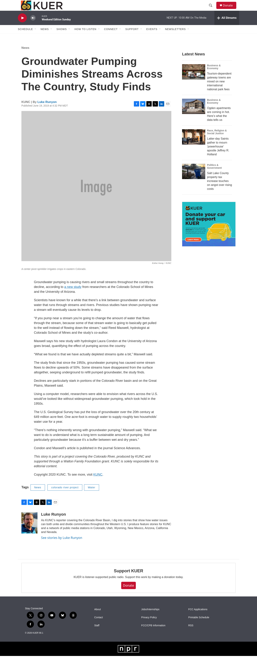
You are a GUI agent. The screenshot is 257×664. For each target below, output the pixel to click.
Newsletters (175, 37)
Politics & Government (214, 174)
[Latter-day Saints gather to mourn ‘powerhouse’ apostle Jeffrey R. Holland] (193, 145)
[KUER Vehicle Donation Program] (208, 232)
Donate (230, 9)
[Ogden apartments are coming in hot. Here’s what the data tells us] (193, 114)
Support (131, 37)
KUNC (97, 482)
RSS (190, 633)
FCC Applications (197, 617)
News (25, 56)
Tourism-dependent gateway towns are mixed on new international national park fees (219, 89)
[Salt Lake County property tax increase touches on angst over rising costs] (193, 179)
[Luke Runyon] (29, 531)
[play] (22, 26)
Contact (98, 625)
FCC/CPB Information (153, 633)
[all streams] (226, 26)
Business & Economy (214, 75)
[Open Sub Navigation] (35, 37)
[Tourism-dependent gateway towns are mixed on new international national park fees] (193, 80)
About (97, 617)
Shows (61, 37)
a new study (72, 295)
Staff (96, 633)
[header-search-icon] (212, 9)
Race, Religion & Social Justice (217, 140)
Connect (111, 37)
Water (91, 495)
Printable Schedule (198, 625)
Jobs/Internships (150, 617)
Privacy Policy (149, 625)
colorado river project (65, 495)
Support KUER (128, 578)
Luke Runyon (47, 110)
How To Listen (85, 37)
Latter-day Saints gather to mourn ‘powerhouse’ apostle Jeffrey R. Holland (218, 154)
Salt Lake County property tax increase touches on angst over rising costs (219, 189)
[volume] (33, 26)
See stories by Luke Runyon (61, 546)
